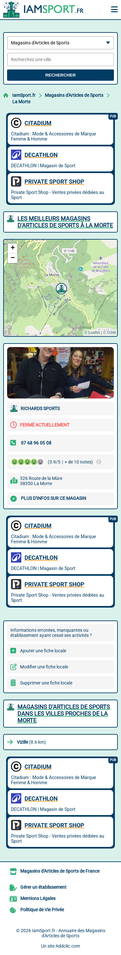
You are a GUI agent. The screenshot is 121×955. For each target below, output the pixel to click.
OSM (111, 332)
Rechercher (60, 75)
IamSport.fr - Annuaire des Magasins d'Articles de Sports (68, 933)
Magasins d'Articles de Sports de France (59, 871)
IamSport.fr (23, 95)
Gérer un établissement (43, 887)
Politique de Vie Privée (42, 909)
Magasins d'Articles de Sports (74, 95)
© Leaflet (92, 332)
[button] (61, 288)
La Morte (21, 101)
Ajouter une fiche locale (43, 650)
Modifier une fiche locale (44, 666)
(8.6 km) (31, 742)
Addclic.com (67, 946)
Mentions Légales (37, 898)
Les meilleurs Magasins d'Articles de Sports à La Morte (65, 222)
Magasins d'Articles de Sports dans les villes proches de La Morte (63, 713)
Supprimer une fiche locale (46, 682)
